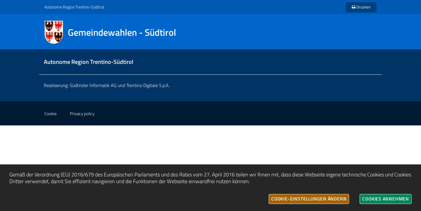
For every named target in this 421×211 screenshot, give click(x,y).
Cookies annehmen (385, 198)
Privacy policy (82, 113)
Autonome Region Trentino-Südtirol (74, 7)
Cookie (50, 113)
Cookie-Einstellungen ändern (308, 198)
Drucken (361, 7)
